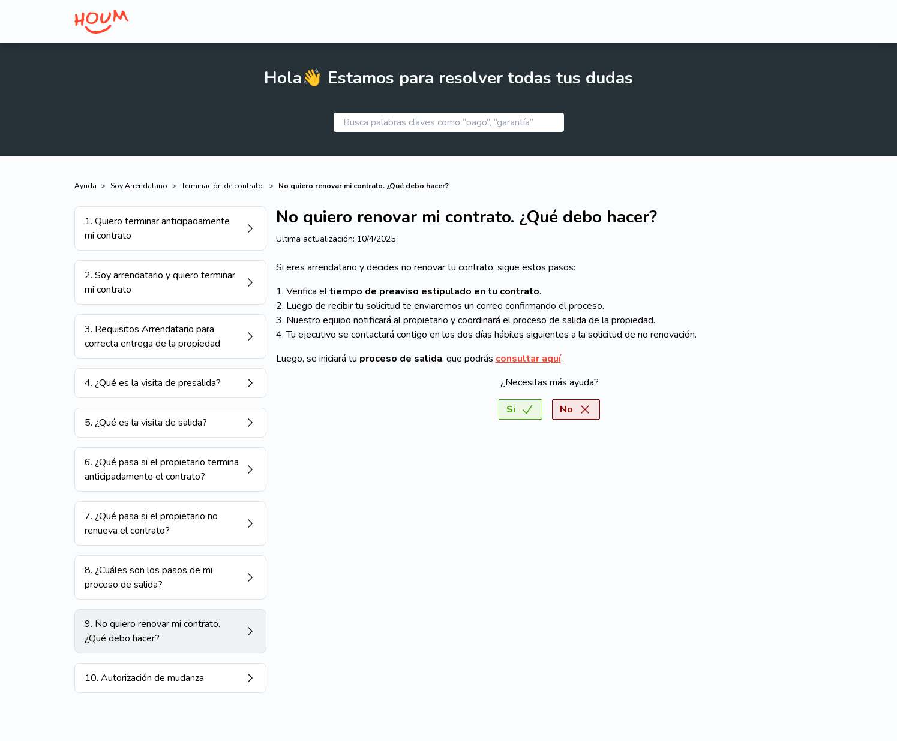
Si (520, 409)
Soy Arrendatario (138, 186)
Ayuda (85, 186)
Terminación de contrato (223, 186)
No (576, 409)
